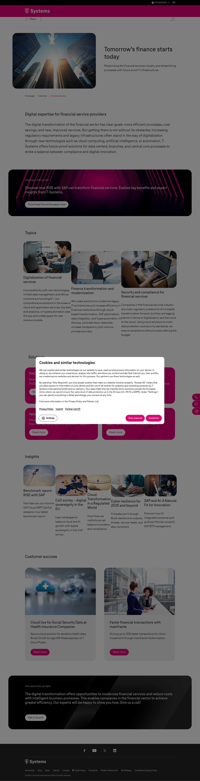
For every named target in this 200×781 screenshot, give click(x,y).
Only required (135, 418)
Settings (48, 418)
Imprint (59, 409)
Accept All (154, 418)
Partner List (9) (72, 409)
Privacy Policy (46, 409)
